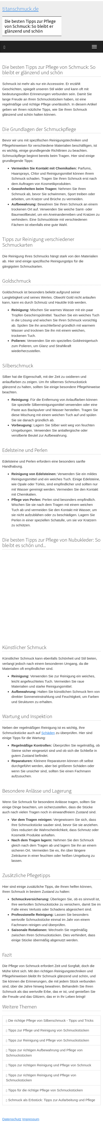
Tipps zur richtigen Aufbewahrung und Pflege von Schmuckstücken (44, 1052)
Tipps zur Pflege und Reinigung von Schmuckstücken (47, 1030)
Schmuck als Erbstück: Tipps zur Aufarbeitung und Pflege (50, 1100)
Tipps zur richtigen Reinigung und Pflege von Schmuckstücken (41, 1077)
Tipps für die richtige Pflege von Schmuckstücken (44, 1090)
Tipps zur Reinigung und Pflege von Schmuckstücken (47, 1040)
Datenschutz (11, 1119)
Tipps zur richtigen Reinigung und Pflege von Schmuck (48, 1065)
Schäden (48, 733)
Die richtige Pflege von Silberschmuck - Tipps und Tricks (49, 1020)
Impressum (30, 1119)
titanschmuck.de (20, 8)
